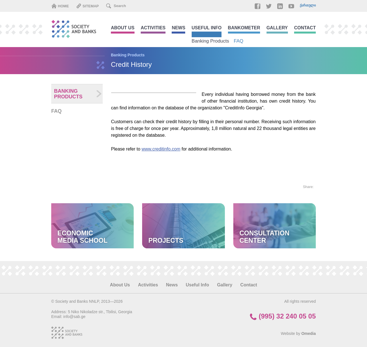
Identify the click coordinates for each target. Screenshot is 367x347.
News (178, 28)
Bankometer (244, 28)
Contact (305, 28)
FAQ (238, 41)
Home (60, 6)
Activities (153, 28)
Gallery (277, 28)
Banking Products (210, 41)
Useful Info (206, 28)
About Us (123, 28)
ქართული (308, 5)
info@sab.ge (74, 316)
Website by (298, 333)
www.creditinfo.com (161, 149)
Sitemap (87, 6)
